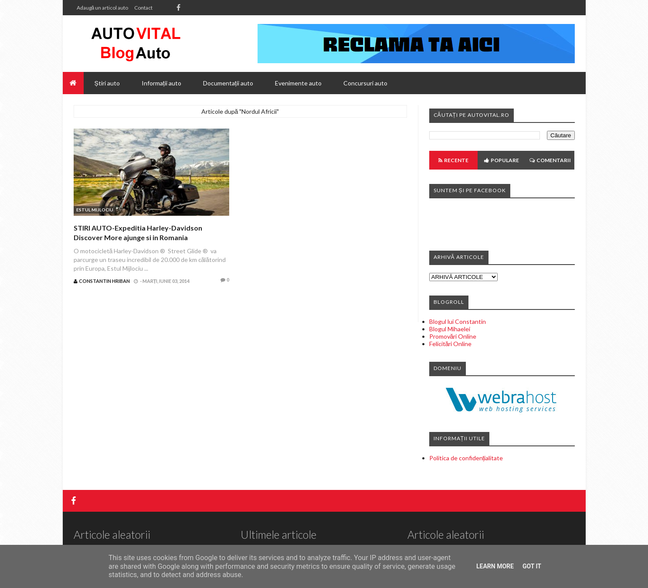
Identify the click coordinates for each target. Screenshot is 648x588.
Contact (143, 7)
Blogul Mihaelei (449, 329)
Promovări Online (453, 336)
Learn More (495, 566)
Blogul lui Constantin (457, 321)
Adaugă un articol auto (103, 7)
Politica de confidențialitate (466, 458)
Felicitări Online (450, 343)
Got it (531, 566)
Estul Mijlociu (94, 209)
